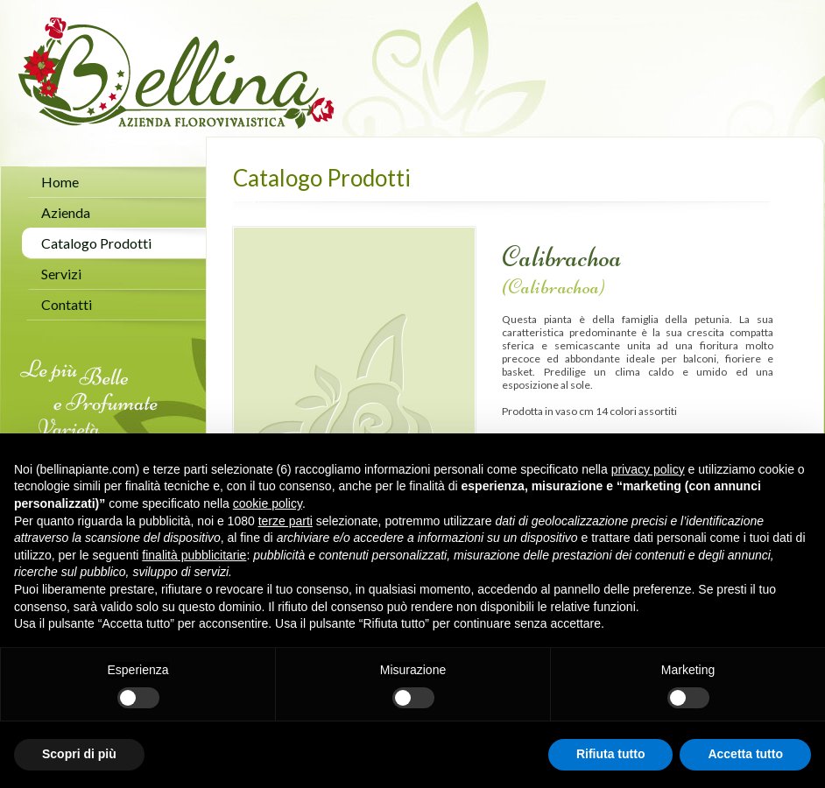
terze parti (285, 521)
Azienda (65, 212)
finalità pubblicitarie (194, 555)
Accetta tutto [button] (745, 754)
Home (60, 181)
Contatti (66, 304)
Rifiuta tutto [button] (610, 754)
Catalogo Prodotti (96, 243)
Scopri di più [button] (79, 754)
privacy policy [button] (648, 469)
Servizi (61, 273)
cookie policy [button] (267, 503)
